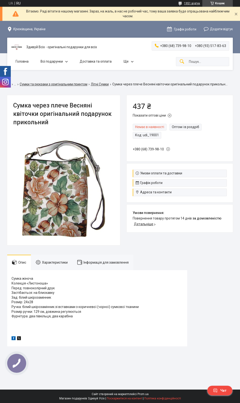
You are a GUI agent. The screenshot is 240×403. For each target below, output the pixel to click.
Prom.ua (143, 394)
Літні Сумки (100, 84)
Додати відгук (221, 29)
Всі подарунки (52, 61)
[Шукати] (182, 61)
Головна (22, 61)
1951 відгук (192, 3)
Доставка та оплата (96, 61)
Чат (220, 390)
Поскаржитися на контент (124, 398)
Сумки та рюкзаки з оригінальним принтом (53, 84)
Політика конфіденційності (162, 398)
